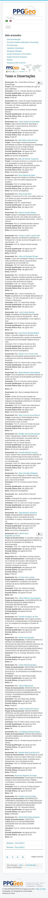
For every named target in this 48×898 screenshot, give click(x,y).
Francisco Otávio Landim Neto (29, 235)
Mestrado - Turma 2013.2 (15, 843)
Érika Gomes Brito (25, 194)
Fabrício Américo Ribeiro (27, 212)
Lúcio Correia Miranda (26, 312)
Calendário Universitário (15, 48)
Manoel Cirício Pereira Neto (28, 354)
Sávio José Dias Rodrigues (28, 473)
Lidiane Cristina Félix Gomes (29, 709)
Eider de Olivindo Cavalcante (28, 159)
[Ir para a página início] (7, 857)
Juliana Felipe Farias (26, 686)
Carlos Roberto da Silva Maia (29, 122)
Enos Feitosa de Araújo (27, 175)
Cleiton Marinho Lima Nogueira (29, 598)
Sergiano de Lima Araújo (27, 796)
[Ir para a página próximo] (18, 857)
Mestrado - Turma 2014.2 (15, 847)
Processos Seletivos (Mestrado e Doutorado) (22, 42)
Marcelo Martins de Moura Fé (29, 752)
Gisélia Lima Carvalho (26, 637)
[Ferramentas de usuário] (39, 83)
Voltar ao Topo (40, 889)
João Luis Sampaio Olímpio (28, 256)
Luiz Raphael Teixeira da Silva (29, 732)
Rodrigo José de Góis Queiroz (29, 434)
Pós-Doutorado (12, 45)
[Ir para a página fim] (23, 857)
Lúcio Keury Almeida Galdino (29, 333)
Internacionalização (13, 39)
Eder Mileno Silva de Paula (28, 140)
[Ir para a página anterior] (12, 857)
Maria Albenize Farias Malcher (29, 372)
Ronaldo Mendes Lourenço (28, 452)
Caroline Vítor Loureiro (27, 577)
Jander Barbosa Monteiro (27, 665)
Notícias (10, 60)
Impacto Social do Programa (17, 57)
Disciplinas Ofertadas (14, 51)
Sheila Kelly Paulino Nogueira (29, 817)
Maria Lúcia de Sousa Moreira (29, 415)
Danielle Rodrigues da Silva (28, 617)
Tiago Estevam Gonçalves (28, 513)
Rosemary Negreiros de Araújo (26, 775)
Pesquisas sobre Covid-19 (16, 63)
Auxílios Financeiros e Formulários (19, 54)
